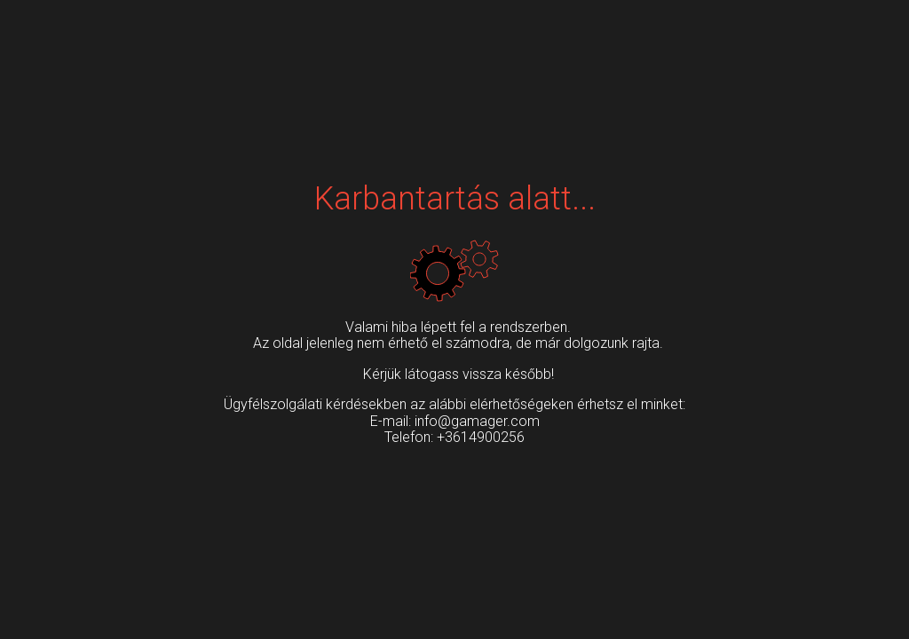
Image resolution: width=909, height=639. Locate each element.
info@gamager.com (477, 421)
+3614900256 (481, 437)
